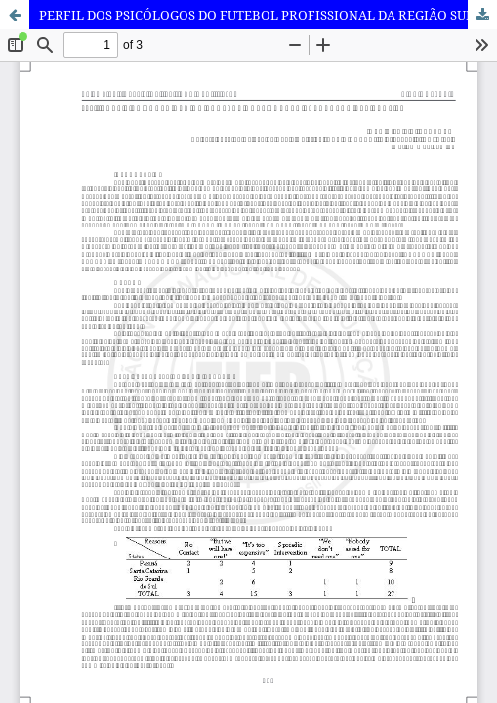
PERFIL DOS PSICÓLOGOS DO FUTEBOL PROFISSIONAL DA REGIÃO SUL (256, 14)
